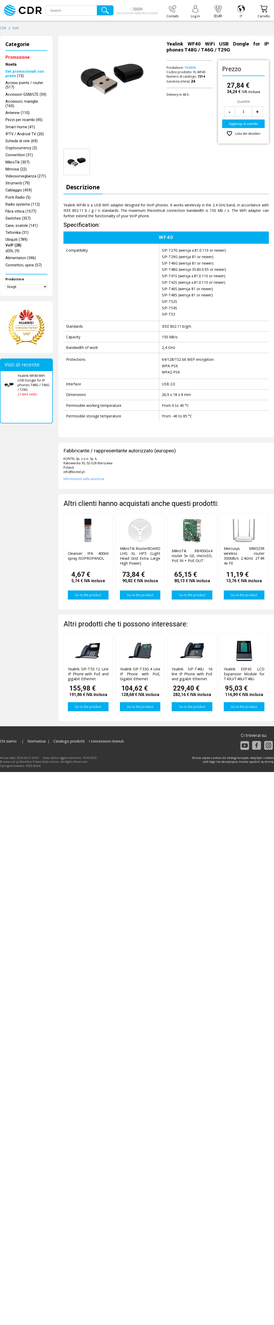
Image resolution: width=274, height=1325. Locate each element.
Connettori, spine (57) (23, 265)
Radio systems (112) (22, 204)
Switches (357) (18, 218)
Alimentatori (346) (20, 258)
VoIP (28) (13, 245)
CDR (3, 28)
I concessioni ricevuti (106, 741)
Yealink (190, 67)
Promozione (17, 57)
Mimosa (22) (16, 169)
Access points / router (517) (24, 85)
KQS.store (33, 765)
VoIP (15, 28)
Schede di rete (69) (21, 141)
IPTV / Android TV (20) (24, 134)
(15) (24, 73)
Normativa (36, 741)
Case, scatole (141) (21, 225)
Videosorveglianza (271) (25, 176)
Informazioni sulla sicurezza (83, 479)
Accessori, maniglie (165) (21, 103)
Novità (11, 64)
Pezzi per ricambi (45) (23, 120)
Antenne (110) (17, 113)
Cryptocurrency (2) (21, 148)
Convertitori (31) (19, 155)
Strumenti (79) (17, 183)
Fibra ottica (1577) (20, 211)
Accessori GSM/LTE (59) (25, 94)
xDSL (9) (12, 251)
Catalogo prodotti (69, 741)
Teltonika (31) (16, 232)
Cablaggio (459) (18, 190)
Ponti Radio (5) (18, 197)
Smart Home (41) (20, 127)
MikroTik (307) (17, 162)
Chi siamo (8, 741)
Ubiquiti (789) (16, 239)
